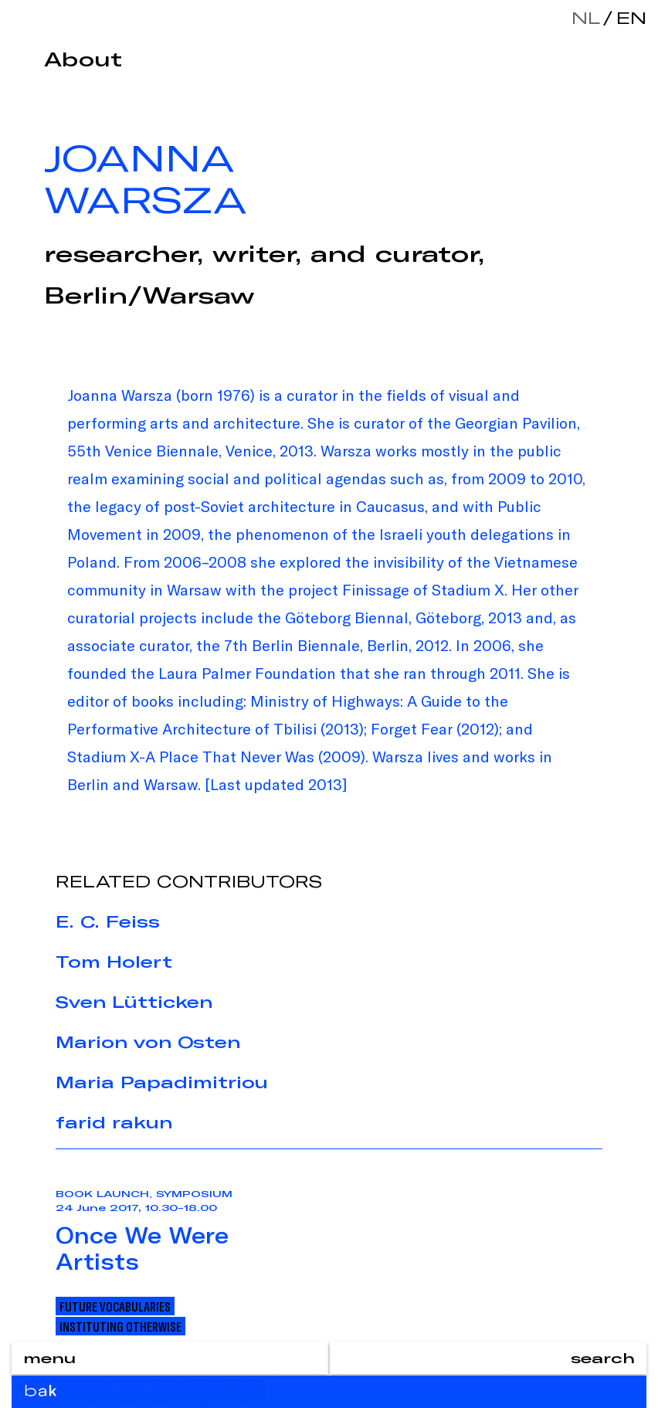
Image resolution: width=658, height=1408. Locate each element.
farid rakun (114, 1122)
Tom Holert (114, 961)
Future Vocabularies (115, 1306)
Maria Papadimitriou (162, 1082)
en (627, 17)
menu (49, 1357)
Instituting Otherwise (120, 1326)
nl (586, 17)
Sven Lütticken (134, 1001)
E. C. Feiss (108, 921)
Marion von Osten (148, 1042)
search (603, 1357)
